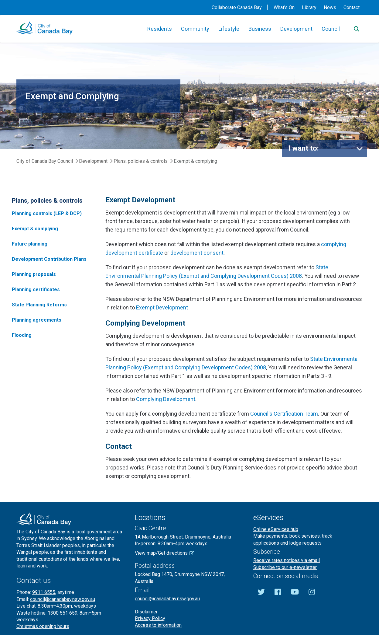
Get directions (178, 553)
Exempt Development (162, 307)
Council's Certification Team (284, 413)
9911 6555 (43, 592)
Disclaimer (146, 612)
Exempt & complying (35, 229)
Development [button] (296, 29)
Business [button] (259, 29)
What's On (284, 7)
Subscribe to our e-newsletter (285, 567)
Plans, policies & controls (141, 161)
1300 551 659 (62, 613)
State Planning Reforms (39, 305)
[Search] (356, 28)
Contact (351, 7)
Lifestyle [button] (228, 29)
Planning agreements (36, 320)
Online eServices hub (275, 529)
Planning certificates (36, 289)
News (330, 7)
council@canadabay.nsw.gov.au (62, 599)
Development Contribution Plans (49, 259)
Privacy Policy (150, 618)
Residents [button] (159, 29)
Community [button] (195, 29)
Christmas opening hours (42, 626)
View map (145, 553)
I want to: (303, 148)
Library (309, 7)
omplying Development (167, 399)
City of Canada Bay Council (44, 161)
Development (93, 161)
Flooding (22, 335)
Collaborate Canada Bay (237, 7)
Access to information (158, 625)
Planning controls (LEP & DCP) (47, 213)
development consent (197, 252)
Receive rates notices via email (286, 560)
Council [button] (331, 29)
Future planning (29, 244)
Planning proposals (34, 274)
